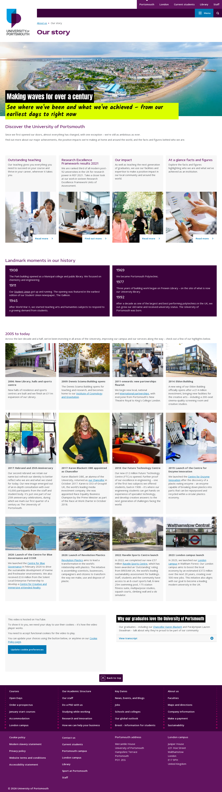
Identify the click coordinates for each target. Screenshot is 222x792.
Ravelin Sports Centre (135, 563)
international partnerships (134, 393)
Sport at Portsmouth (74, 770)
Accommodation (19, 718)
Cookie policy (17, 737)
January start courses (22, 711)
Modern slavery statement (25, 744)
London (164, 4)
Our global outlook (126, 718)
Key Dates (121, 691)
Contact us (68, 737)
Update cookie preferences (27, 649)
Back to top (111, 678)
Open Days (15, 698)
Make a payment (178, 718)
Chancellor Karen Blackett (167, 626)
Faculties (173, 698)
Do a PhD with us (72, 704)
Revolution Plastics (72, 560)
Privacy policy (17, 751)
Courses (14, 691)
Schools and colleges (127, 711)
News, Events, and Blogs (129, 698)
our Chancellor (96, 480)
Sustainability (176, 725)
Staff (216, 4)
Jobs (117, 704)
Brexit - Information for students (135, 725)
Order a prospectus (21, 704)
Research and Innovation (77, 718)
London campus (18, 725)
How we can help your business (81, 725)
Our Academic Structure (76, 691)
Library (204, 4)
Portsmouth (146, 4)
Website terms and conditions (27, 757)
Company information (181, 711)
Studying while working (76, 711)
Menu (204, 13)
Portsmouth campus (74, 751)
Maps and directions (180, 704)
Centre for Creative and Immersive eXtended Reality (27, 585)
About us (42, 23)
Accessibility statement (23, 764)
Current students (184, 4)
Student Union (22, 291)
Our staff (67, 698)
